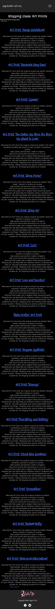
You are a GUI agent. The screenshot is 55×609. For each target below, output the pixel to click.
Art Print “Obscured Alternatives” (27, 559)
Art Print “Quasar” (27, 100)
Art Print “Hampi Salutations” (27, 30)
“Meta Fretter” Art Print (27, 315)
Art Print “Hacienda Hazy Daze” (27, 65)
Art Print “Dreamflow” (27, 489)
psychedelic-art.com (12, 6)
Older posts (14, 587)
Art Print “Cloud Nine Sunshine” (27, 454)
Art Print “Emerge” (27, 385)
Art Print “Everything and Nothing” (27, 420)
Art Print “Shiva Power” (27, 176)
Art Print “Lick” (27, 246)
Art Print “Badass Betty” (27, 524)
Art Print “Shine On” (27, 211)
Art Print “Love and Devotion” (27, 280)
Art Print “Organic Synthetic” (27, 350)
